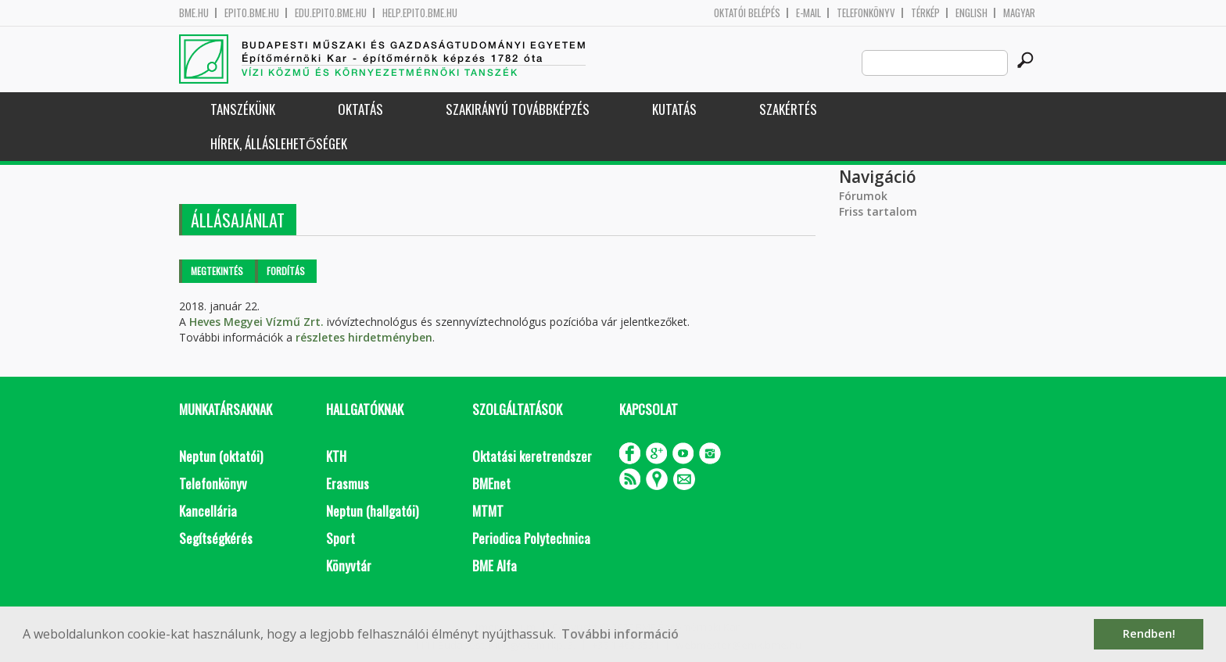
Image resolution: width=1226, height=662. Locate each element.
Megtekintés (217, 270)
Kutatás (674, 109)
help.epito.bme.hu (419, 13)
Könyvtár (348, 565)
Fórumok (863, 195)
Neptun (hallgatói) (372, 511)
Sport (340, 538)
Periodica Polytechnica (531, 538)
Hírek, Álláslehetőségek (278, 143)
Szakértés (788, 109)
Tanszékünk (242, 109)
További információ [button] (620, 633)
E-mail (808, 13)
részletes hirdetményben (364, 337)
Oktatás (360, 109)
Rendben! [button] (1149, 633)
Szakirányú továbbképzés (518, 109)
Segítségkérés (216, 538)
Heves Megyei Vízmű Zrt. (256, 321)
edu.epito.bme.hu (331, 13)
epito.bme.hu (251, 13)
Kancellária (208, 511)
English (971, 13)
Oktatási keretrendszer (532, 456)
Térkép (925, 13)
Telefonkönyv (866, 13)
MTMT (488, 511)
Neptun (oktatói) (221, 456)
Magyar (1019, 13)
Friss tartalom (878, 211)
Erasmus (347, 483)
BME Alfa (494, 565)
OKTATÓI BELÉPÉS (747, 13)
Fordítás (286, 270)
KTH (336, 456)
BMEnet (491, 483)
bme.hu (194, 13)
